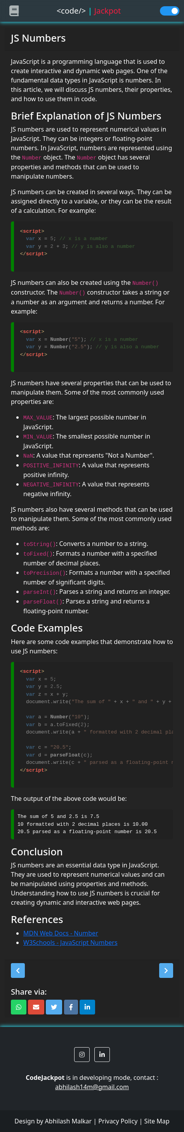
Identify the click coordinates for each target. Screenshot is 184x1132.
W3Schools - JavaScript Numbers (70, 942)
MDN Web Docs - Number (60, 933)
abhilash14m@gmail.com (92, 1087)
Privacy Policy (117, 1121)
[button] (18, 970)
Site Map (156, 1121)
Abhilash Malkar (68, 1121)
